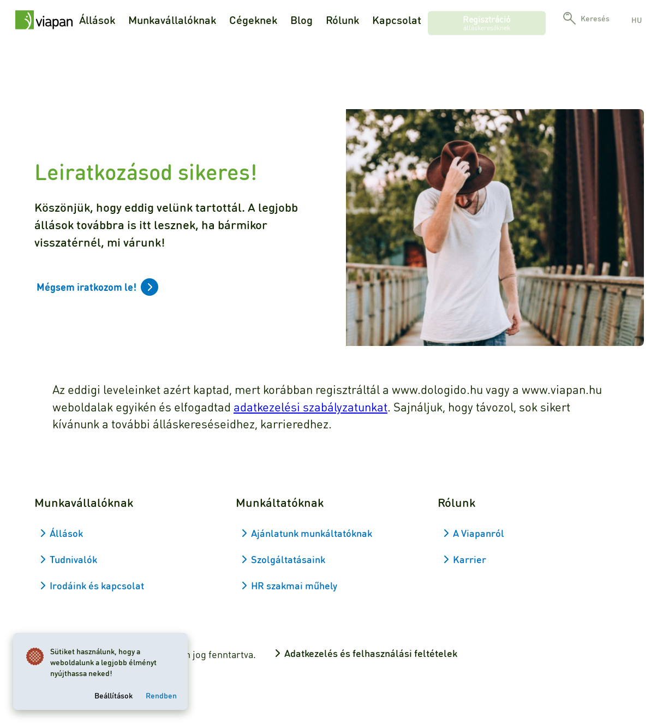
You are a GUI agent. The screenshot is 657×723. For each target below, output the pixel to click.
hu (636, 20)
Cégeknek (253, 20)
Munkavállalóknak (172, 20)
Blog (301, 20)
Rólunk (342, 20)
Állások (97, 20)
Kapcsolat (396, 20)
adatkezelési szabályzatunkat (310, 406)
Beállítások (113, 695)
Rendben (161, 695)
